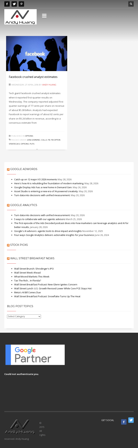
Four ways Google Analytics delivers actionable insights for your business (54, 235)
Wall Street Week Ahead (27, 272)
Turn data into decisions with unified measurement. (42, 195)
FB (49, 140)
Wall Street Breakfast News (32, 258)
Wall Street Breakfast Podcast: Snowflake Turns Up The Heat (47, 296)
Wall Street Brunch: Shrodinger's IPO (34, 268)
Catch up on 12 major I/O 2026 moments (35, 179)
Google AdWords (23, 169)
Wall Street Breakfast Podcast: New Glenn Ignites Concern (45, 284)
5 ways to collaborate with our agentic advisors (39, 219)
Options (29, 136)
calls (44, 140)
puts (32, 144)
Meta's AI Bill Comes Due (27, 292)
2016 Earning (33, 140)
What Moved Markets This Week (31, 276)
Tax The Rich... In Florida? (27, 280)
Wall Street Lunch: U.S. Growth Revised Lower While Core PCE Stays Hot (52, 288)
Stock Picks (19, 244)
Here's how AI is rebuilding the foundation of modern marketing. (49, 183)
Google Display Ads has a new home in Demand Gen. (43, 187)
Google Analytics (23, 205)
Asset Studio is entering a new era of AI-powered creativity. (46, 191)
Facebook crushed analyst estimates (33, 77)
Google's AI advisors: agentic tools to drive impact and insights (48, 231)
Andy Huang (49, 84)
